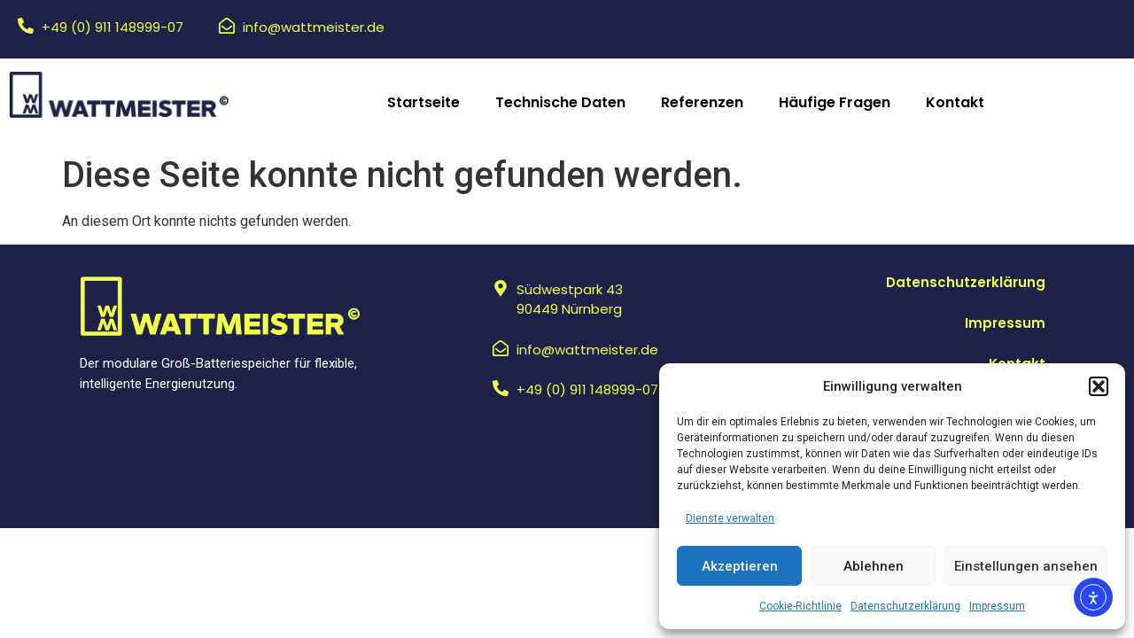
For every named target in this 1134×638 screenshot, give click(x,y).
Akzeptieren (740, 566)
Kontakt (955, 102)
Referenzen (702, 102)
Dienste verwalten (730, 518)
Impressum (997, 606)
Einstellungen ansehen (1026, 566)
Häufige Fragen (834, 102)
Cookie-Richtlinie (800, 606)
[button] (1098, 386)
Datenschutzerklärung (905, 606)
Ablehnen (873, 566)
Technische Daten (560, 102)
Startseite (423, 102)
